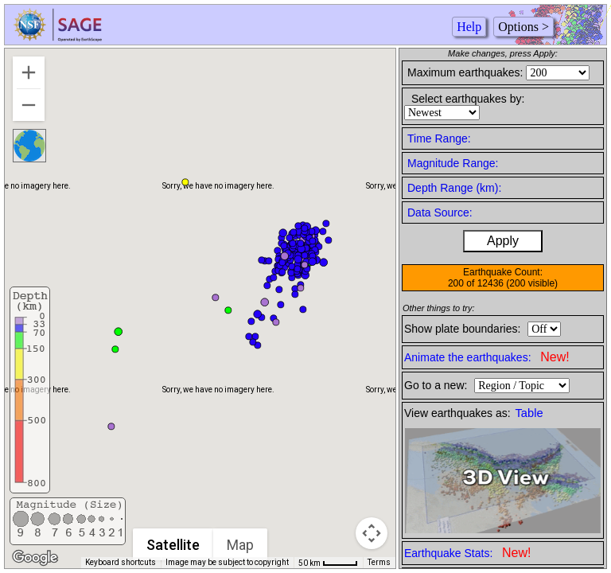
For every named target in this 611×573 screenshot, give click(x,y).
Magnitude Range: (452, 163)
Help (469, 26)
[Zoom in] (29, 72)
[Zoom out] (29, 105)
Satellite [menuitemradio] (173, 544)
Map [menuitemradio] (241, 544)
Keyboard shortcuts (120, 562)
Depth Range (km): (454, 187)
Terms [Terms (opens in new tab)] (379, 562)
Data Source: (440, 212)
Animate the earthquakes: (487, 357)
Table (529, 413)
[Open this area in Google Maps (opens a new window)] (35, 558)
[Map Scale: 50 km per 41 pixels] (328, 562)
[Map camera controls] (371, 533)
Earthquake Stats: (467, 552)
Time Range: (439, 138)
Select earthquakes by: (467, 98)
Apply (503, 241)
